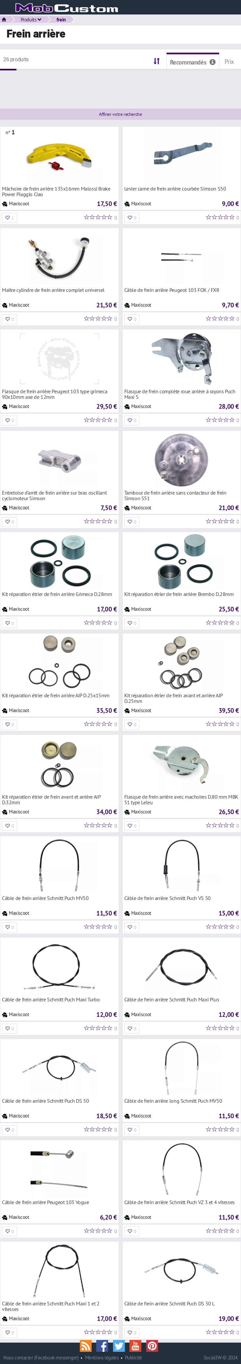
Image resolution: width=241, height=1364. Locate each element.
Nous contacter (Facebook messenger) (41, 1357)
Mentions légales (102, 1357)
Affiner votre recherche (120, 114)
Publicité (133, 1357)
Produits (31, 19)
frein (61, 19)
